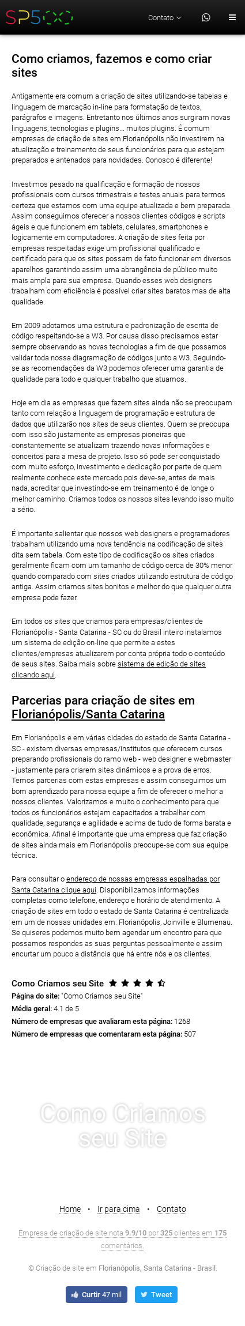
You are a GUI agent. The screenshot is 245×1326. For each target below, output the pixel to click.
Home (70, 1209)
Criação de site (60, 1268)
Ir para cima (118, 1209)
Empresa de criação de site (62, 1233)
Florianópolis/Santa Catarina (88, 714)
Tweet (155, 1294)
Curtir (96, 1294)
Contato (171, 1209)
